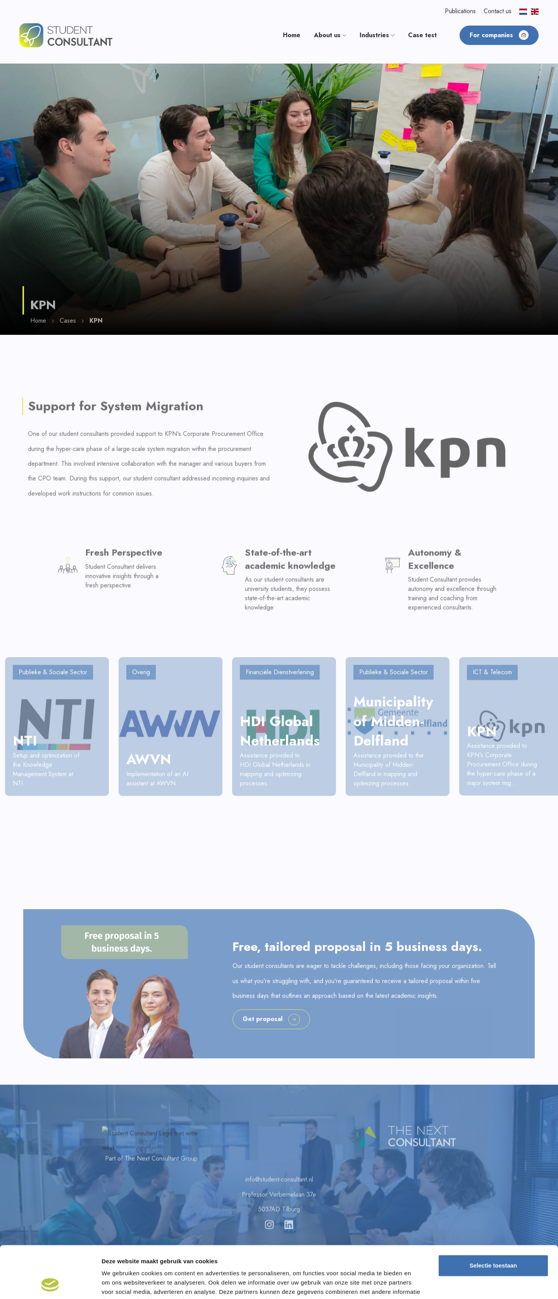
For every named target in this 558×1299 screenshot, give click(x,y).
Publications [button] (460, 11)
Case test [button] (422, 35)
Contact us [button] (498, 11)
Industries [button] (377, 35)
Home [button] (291, 35)
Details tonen (418, 1283)
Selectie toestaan (493, 1216)
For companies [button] (499, 35)
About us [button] (330, 35)
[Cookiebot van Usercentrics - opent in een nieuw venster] (50, 1284)
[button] (65, 34)
